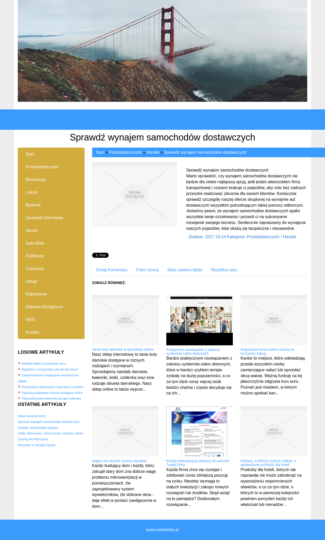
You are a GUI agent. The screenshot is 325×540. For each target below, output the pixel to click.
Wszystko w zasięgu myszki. (37, 445)
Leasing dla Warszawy (33, 439)
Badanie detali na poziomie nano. (44, 363)
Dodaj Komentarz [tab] (112, 270)
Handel (153, 152)
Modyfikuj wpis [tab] (224, 270)
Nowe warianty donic (32, 416)
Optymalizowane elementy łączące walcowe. (52, 398)
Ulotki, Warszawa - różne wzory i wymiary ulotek (50, 433)
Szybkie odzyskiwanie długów (38, 428)
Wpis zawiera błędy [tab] (184, 270)
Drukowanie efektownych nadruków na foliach (52, 387)
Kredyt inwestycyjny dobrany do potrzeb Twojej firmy (197, 463)
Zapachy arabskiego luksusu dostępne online (52, 393)
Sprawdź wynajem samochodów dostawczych (48, 422)
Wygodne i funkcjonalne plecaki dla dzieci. (50, 369)
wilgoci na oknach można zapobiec (119, 461)
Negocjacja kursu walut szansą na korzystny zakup (267, 351)
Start (100, 152)
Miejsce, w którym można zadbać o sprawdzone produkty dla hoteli (268, 463)
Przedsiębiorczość (125, 152)
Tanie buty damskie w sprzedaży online (123, 349)
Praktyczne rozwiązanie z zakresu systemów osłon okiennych (193, 352)
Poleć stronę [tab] (147, 270)
